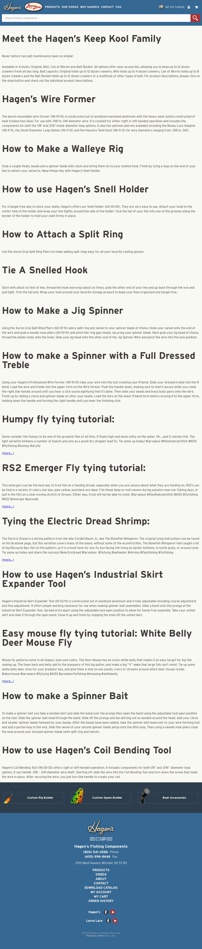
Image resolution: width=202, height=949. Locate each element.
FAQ (118, 7)
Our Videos (70, 7)
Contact (107, 7)
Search (195, 18)
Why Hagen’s (89, 7)
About (101, 879)
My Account (101, 892)
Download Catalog (101, 888)
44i (113, 935)
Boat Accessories (174, 797)
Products (52, 7)
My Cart (101, 896)
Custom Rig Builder (40, 797)
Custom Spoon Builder (107, 797)
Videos (101, 874)
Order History (101, 901)
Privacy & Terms (95, 935)
